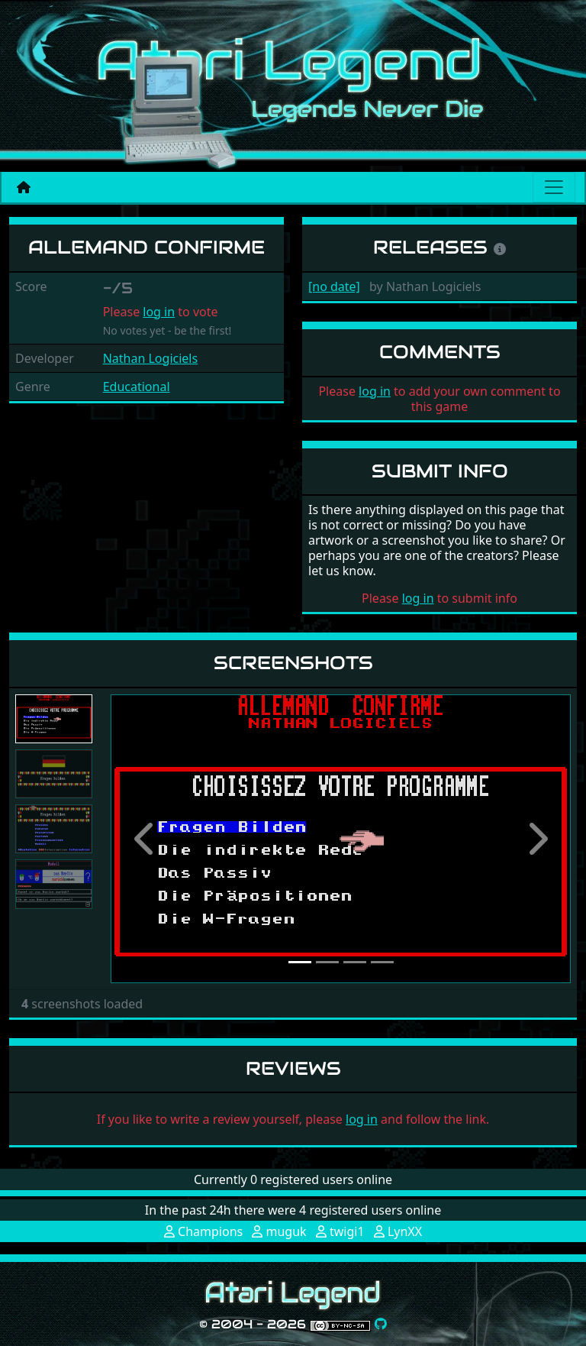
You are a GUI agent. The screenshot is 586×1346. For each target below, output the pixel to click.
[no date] (334, 286)
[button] (145, 838)
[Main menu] (554, 187)
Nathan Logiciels (150, 358)
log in (159, 311)
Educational (136, 386)
